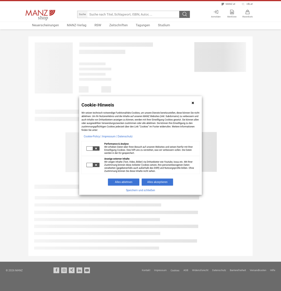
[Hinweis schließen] (192, 102)
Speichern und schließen (140, 190)
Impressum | (109, 136)
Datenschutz (125, 136)
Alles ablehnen (123, 182)
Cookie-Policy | (92, 136)
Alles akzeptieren (157, 182)
